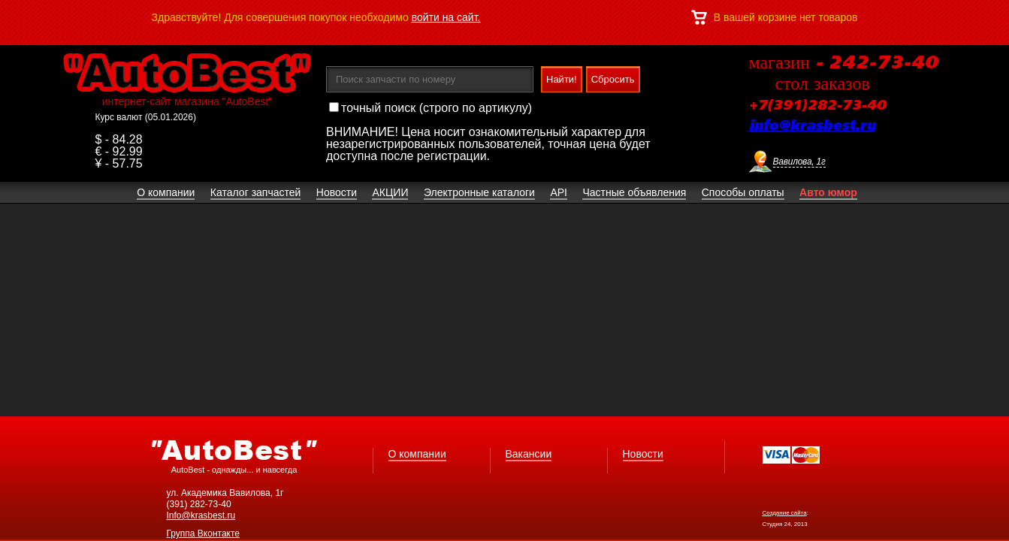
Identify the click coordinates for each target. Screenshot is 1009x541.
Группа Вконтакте (203, 533)
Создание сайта (785, 512)
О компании (417, 454)
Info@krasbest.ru (201, 515)
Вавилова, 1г (799, 161)
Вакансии (529, 454)
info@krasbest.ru (812, 126)
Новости (643, 454)
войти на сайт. (446, 17)
